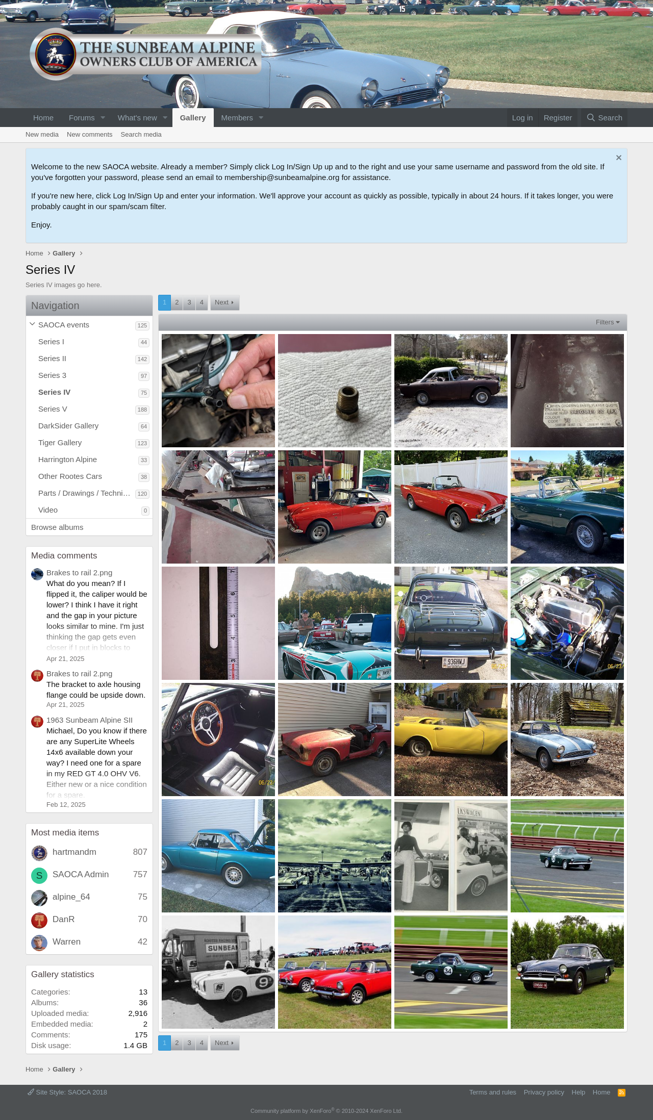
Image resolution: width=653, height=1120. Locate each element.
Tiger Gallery (60, 442)
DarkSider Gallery (68, 425)
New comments (90, 134)
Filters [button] (605, 322)
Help (579, 1092)
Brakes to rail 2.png (79, 572)
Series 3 (52, 375)
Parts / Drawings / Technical (85, 493)
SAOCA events (63, 324)
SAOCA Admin (81, 874)
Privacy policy (544, 1092)
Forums (82, 117)
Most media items (65, 832)
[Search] (604, 117)
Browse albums (57, 527)
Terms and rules (492, 1092)
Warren (67, 942)
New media (42, 134)
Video (48, 509)
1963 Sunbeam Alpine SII (89, 720)
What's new (137, 117)
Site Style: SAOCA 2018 (67, 1092)
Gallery (193, 117)
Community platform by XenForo (326, 1111)
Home (43, 117)
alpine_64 (71, 897)
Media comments (64, 556)
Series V (52, 408)
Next (222, 302)
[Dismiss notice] (617, 159)
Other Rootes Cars (70, 476)
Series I (51, 341)
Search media (141, 134)
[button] (103, 117)
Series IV (54, 392)
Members (237, 117)
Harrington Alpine (67, 459)
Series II (52, 358)
